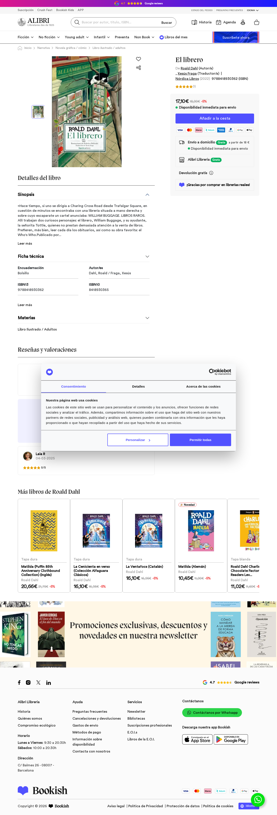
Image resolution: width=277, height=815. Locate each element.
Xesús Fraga (187, 73)
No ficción (47, 37)
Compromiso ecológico (37, 724)
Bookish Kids (65, 10)
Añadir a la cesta (215, 119)
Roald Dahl (189, 68)
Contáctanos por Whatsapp (212, 711)
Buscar (166, 22)
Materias (26, 313)
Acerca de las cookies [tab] (203, 386)
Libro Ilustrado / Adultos (37, 324)
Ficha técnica (31, 256)
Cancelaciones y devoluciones (96, 717)
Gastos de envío (85, 724)
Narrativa (43, 48)
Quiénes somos (30, 717)
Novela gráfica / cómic (71, 48)
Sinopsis (26, 195)
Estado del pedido (202, 10)
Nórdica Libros (187, 78)
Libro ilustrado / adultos (109, 48)
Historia (202, 22)
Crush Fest (44, 10)
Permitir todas (200, 440)
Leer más (25, 243)
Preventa (122, 37)
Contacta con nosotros (91, 750)
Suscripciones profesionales (149, 724)
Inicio (25, 48)
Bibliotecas (136, 717)
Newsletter (136, 710)
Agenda (226, 22)
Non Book (142, 37)
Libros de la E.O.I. (141, 738)
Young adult (74, 37)
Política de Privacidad (146, 805)
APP (81, 10)
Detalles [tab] (138, 386)
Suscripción (26, 10)
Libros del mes (176, 37)
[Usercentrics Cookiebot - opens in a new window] (212, 372)
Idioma (251, 10)
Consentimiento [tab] (73, 386)
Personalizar (138, 440)
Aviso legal (116, 805)
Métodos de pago (86, 731)
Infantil (99, 37)
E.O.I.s (132, 731)
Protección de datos (183, 805)
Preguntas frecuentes (229, 10)
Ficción (23, 37)
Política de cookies (218, 805)
